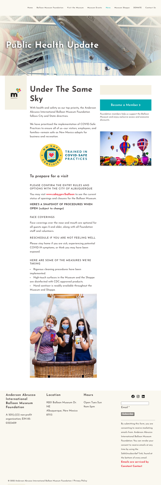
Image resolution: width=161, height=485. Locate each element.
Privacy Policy (80, 481)
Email (125, 407)
